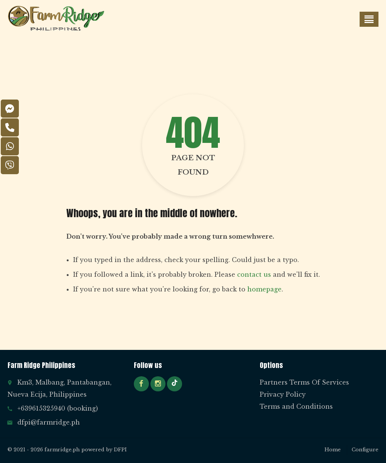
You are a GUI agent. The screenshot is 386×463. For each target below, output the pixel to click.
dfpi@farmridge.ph (48, 422)
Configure (365, 449)
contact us (254, 274)
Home (333, 449)
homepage (264, 289)
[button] (369, 19)
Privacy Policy (283, 394)
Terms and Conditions (296, 406)
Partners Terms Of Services (304, 382)
